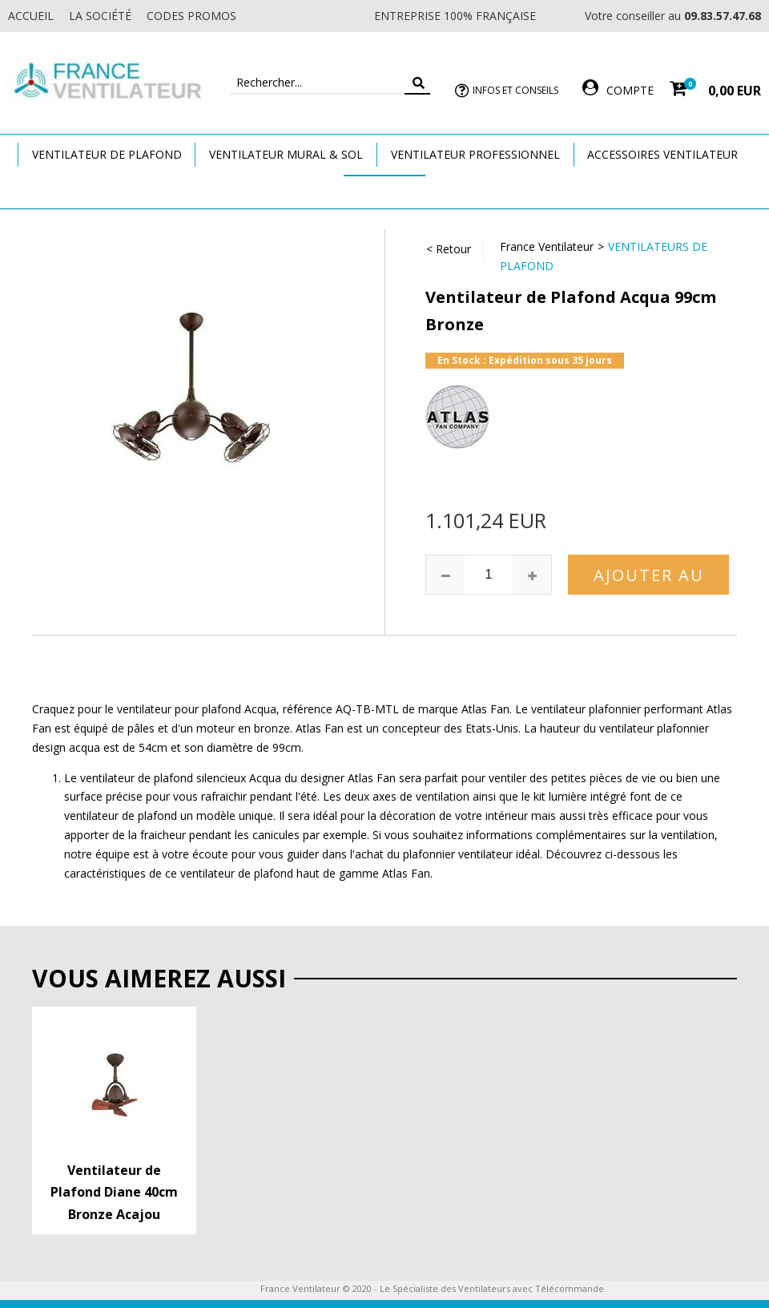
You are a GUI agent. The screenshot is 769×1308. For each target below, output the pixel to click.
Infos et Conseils (515, 90)
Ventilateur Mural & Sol (286, 154)
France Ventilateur (547, 246)
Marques (384, 191)
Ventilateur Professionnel (475, 154)
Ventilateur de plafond (107, 154)
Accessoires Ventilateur (662, 154)
